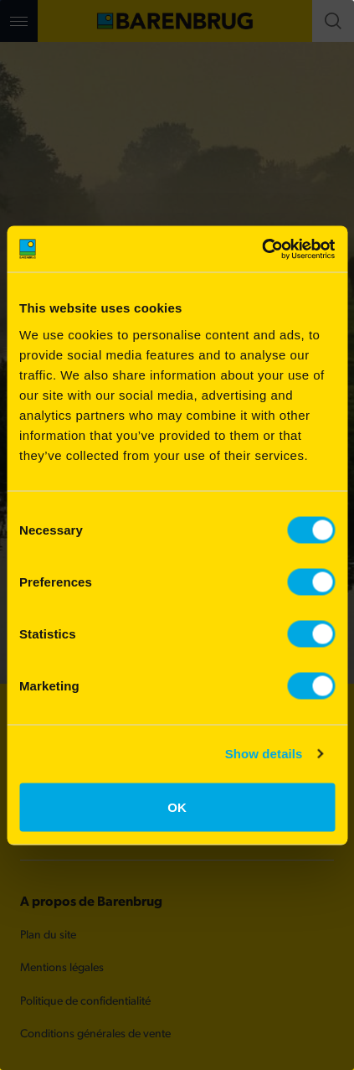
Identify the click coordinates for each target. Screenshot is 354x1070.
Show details (264, 754)
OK (177, 806)
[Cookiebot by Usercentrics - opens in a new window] (261, 249)
